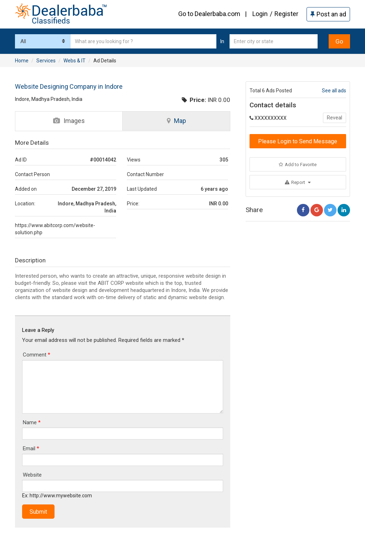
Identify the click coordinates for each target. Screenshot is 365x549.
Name (32, 422)
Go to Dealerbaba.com (209, 13)
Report (297, 182)
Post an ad (328, 14)
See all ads (334, 90)
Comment (36, 355)
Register (286, 13)
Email (31, 448)
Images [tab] (69, 120)
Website (32, 475)
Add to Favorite (298, 164)
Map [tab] (176, 120)
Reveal (334, 117)
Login (260, 13)
